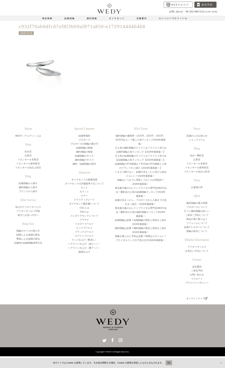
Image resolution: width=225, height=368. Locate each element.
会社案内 (197, 266)
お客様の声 (197, 187)
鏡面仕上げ (84, 252)
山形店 (28, 155)
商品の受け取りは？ (196, 219)
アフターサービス (197, 247)
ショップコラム (197, 139)
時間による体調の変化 (28, 234)
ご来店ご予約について (197, 215)
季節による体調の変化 (28, 238)
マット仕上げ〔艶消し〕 (84, 239)
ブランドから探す (28, 191)
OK (168, 362)
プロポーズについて (196, 207)
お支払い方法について (197, 251)
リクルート (197, 278)
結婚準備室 (84, 135)
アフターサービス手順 (28, 211)
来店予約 (207, 4)
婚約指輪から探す (28, 187)
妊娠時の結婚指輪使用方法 (28, 242)
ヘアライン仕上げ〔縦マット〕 (84, 243)
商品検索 (47, 18)
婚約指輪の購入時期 (196, 203)
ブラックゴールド (84, 231)
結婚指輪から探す (28, 183)
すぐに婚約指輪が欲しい (197, 211)
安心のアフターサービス (28, 207)
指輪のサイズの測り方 (28, 230)
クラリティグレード (84, 199)
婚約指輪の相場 (84, 151)
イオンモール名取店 (28, 159)
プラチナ (84, 219)
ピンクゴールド (84, 227)
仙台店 (28, 151)
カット (84, 187)
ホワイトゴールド (84, 235)
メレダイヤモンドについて (84, 215)
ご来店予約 (197, 270)
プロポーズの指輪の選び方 (84, 143)
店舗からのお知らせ (196, 135)
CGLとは (84, 207)
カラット (84, 191)
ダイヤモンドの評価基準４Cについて (84, 183)
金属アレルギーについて (197, 227)
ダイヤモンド (117, 18)
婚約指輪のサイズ (84, 159)
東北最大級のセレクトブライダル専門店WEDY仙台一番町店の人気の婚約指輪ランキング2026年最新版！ (140, 212)
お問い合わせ (197, 274)
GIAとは (84, 211)
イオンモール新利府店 (28, 163)
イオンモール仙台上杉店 (28, 167)
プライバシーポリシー (197, 282)
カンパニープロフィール (173, 18)
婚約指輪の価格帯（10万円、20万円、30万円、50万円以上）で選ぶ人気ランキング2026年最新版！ (141, 139)
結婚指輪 (69, 18)
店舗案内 (142, 18)
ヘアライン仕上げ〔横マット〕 (84, 248)
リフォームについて (196, 223)
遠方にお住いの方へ (28, 215)
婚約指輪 (92, 18)
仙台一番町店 (197, 155)
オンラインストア (197, 298)
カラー (84, 195)
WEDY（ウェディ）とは (28, 135)
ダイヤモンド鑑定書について (84, 203)
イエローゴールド (84, 223)
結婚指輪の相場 (84, 147)
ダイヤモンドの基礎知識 (84, 179)
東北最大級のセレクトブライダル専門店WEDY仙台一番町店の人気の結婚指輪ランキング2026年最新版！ (140, 192)
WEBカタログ (180, 4)
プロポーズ (84, 139)
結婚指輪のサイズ (84, 155)
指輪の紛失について (196, 231)
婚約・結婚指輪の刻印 (84, 163)
